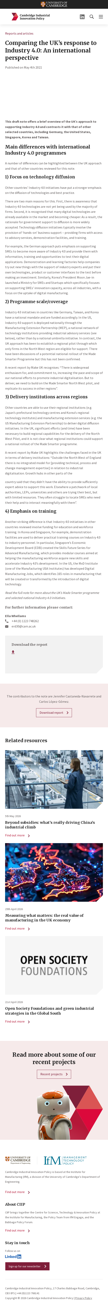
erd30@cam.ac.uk (24, 626)
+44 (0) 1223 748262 (25, 621)
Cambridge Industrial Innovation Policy (30, 17)
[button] (92, 17)
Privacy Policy (83, 1298)
